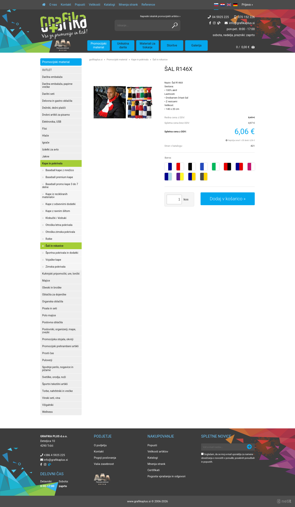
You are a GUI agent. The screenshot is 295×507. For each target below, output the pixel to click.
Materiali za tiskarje (147, 45)
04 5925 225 (220, 17)
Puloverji (47, 360)
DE (235, 4)
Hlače (45, 135)
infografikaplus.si (242, 23)
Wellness (47, 411)
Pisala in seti (49, 308)
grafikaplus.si (96, 59)
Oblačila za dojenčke (54, 294)
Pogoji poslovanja (105, 457)
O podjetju (100, 445)
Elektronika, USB (51, 121)
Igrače (45, 142)
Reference (148, 4)
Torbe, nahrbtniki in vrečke (57, 390)
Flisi (44, 128)
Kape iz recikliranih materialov (55, 196)
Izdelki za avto (50, 149)
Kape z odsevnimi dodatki (61, 204)
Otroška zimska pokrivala (60, 231)
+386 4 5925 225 (54, 455)
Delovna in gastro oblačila (57, 100)
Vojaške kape (53, 259)
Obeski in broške (52, 287)
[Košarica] (245, 47)
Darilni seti (48, 93)
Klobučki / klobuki (56, 217)
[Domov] (43, 4)
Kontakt (66, 4)
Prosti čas (48, 353)
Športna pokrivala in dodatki (62, 252)
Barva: (168, 157)
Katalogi (109, 4)
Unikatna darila (123, 45)
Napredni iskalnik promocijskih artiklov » (160, 16)
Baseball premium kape (59, 177)
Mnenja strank (128, 4)
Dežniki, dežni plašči (54, 107)
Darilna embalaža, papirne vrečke (57, 85)
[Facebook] (210, 23)
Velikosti (94, 4)
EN (229, 4)
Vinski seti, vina (51, 397)
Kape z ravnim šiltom (58, 211)
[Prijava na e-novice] (249, 447)
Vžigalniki (47, 404)
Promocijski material (98, 45)
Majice (46, 280)
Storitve (172, 45)
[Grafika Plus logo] (63, 25)
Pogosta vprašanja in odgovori (167, 476)
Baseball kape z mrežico (60, 170)
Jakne (45, 156)
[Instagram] (214, 23)
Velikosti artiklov (158, 451)
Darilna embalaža (52, 76)
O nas (53, 4)
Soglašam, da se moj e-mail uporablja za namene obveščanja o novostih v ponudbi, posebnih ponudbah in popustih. (228, 458)
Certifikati (154, 470)
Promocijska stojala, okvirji (57, 339)
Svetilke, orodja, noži (54, 377)
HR (222, 4)
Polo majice (49, 315)
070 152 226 (246, 17)
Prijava (247, 4)
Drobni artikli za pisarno (56, 114)
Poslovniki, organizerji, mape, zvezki (59, 331)
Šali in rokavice (54, 245)
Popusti (80, 4)
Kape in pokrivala (52, 163)
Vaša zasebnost (104, 464)
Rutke (49, 238)
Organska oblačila (52, 301)
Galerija (196, 45)
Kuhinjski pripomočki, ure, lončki (61, 273)
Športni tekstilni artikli (55, 384)
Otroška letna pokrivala (59, 224)
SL (216, 4)
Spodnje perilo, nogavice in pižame (57, 369)
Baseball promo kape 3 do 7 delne (60, 186)
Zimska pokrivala (55, 266)
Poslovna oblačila (52, 322)
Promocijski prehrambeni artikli (60, 346)
